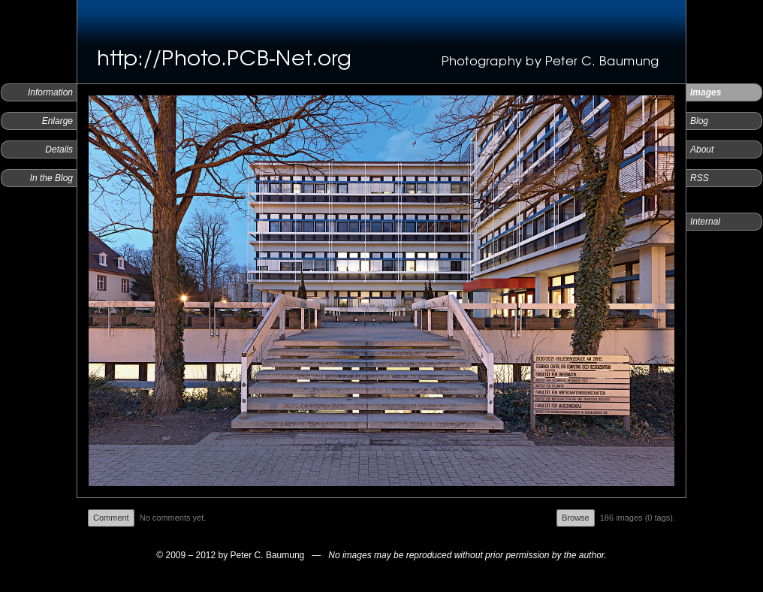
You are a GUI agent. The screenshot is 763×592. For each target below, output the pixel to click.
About (701, 149)
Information (50, 92)
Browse (576, 517)
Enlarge (57, 121)
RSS (699, 178)
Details (59, 149)
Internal (705, 221)
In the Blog (51, 178)
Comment (111, 517)
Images (705, 92)
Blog (699, 121)
